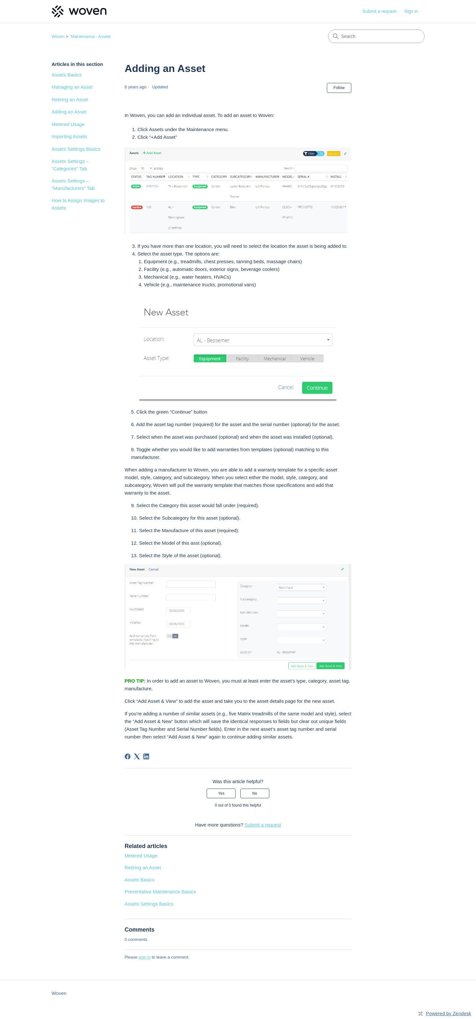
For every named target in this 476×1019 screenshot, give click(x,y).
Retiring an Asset (70, 99)
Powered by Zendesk (448, 1013)
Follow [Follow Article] (339, 87)
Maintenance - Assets (91, 36)
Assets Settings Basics (76, 149)
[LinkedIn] (146, 756)
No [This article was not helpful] (254, 793)
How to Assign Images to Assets (78, 204)
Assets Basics (67, 74)
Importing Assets (69, 136)
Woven (58, 36)
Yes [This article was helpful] (221, 793)
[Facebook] (127, 756)
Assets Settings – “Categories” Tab (70, 164)
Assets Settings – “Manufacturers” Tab (73, 184)
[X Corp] (137, 756)
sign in (145, 957)
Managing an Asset (72, 87)
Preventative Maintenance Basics (160, 891)
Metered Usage (68, 124)
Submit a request (380, 11)
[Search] (376, 36)
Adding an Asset (69, 111)
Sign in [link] (411, 11)
